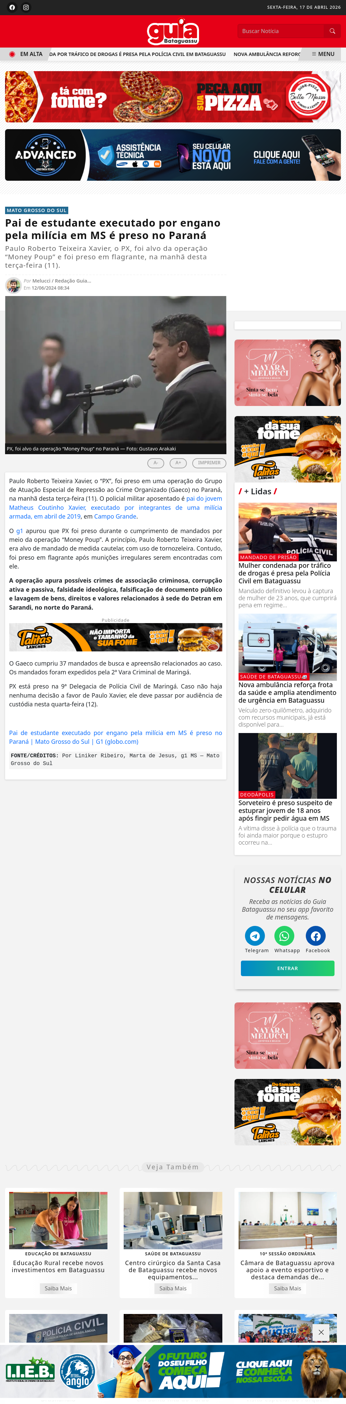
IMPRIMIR (209, 462)
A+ (178, 462)
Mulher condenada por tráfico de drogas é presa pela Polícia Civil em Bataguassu (117, 54)
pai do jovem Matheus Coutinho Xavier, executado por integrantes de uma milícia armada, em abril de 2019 (115, 507)
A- (155, 462)
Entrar (287, 968)
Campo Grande (115, 516)
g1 (19, 531)
